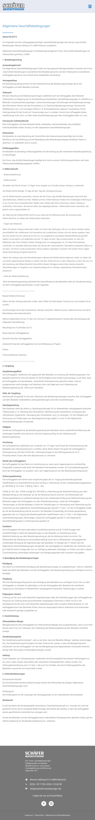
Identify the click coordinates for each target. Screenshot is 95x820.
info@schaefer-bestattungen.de (45, 788)
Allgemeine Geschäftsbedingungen (58, 815)
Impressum (29, 815)
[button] (43, 803)
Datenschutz (39, 815)
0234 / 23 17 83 (37, 784)
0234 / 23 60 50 (54, 784)
